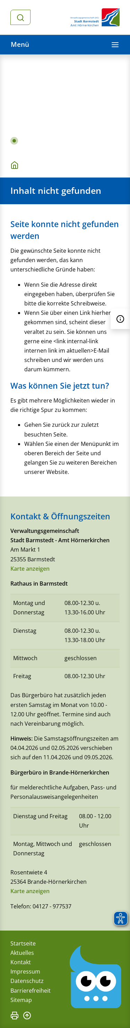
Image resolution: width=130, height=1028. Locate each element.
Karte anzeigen (30, 568)
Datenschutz (27, 981)
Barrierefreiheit (30, 990)
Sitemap (21, 1000)
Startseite (23, 943)
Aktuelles (22, 953)
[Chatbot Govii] (96, 977)
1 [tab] (14, 140)
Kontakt (20, 962)
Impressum (25, 971)
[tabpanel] (65, 103)
